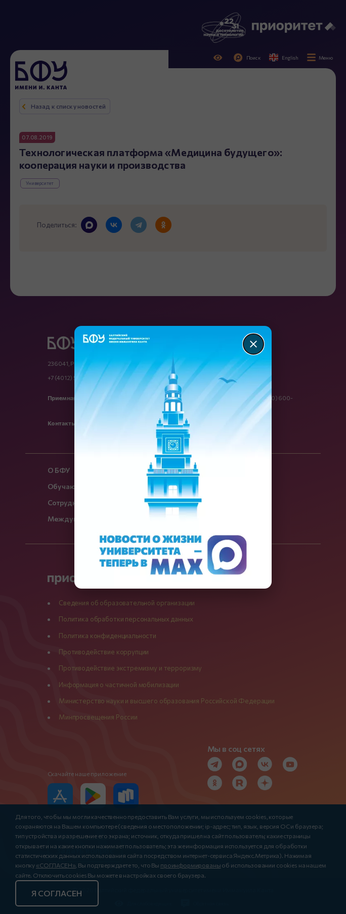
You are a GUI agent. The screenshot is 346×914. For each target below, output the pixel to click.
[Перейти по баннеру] (173, 457)
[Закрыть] (253, 344)
